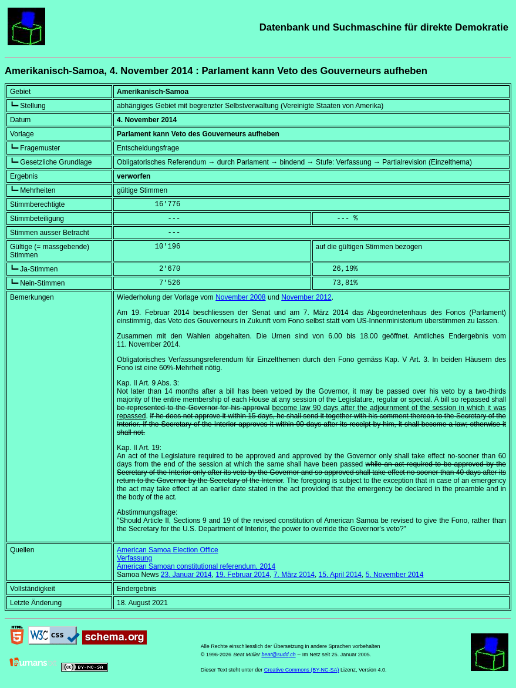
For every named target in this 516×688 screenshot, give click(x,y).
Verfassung (134, 558)
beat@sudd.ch (278, 654)
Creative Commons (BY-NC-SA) (301, 670)
